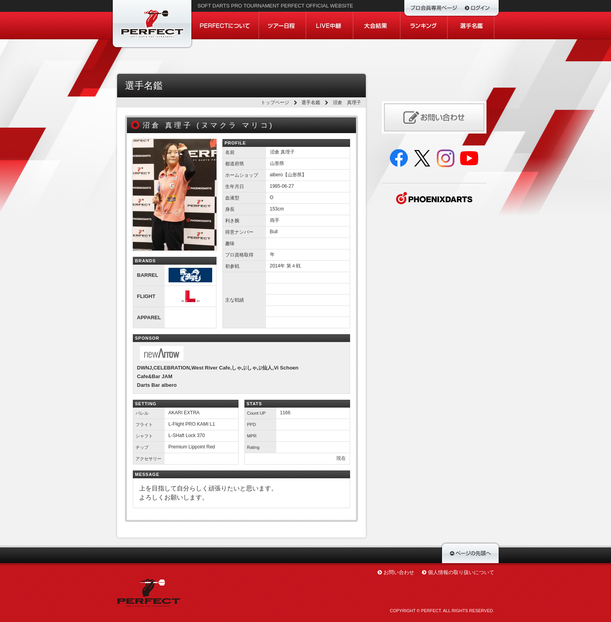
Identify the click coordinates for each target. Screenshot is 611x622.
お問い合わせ (398, 572)
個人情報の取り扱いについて (461, 572)
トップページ (275, 102)
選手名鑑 (310, 102)
